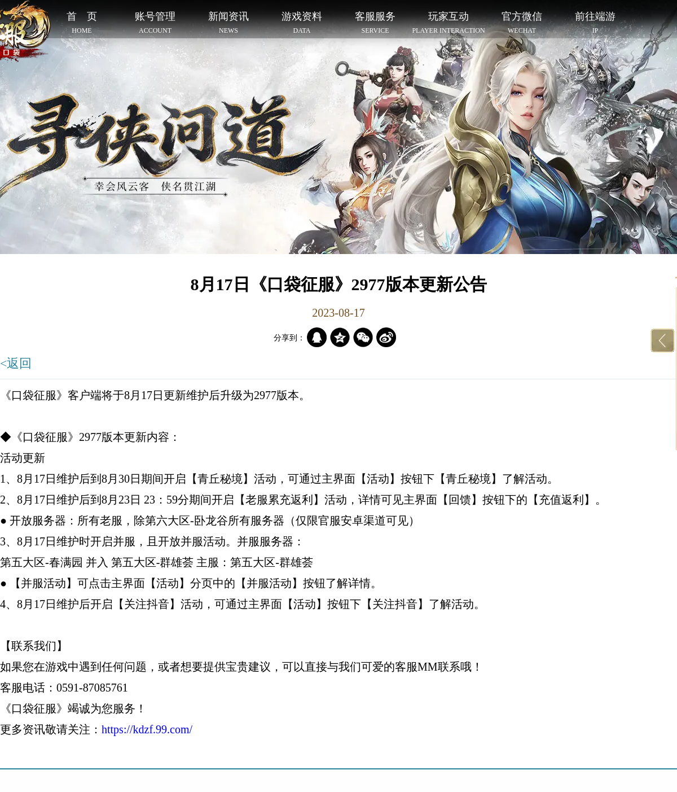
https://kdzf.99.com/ (147, 729)
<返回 (16, 363)
